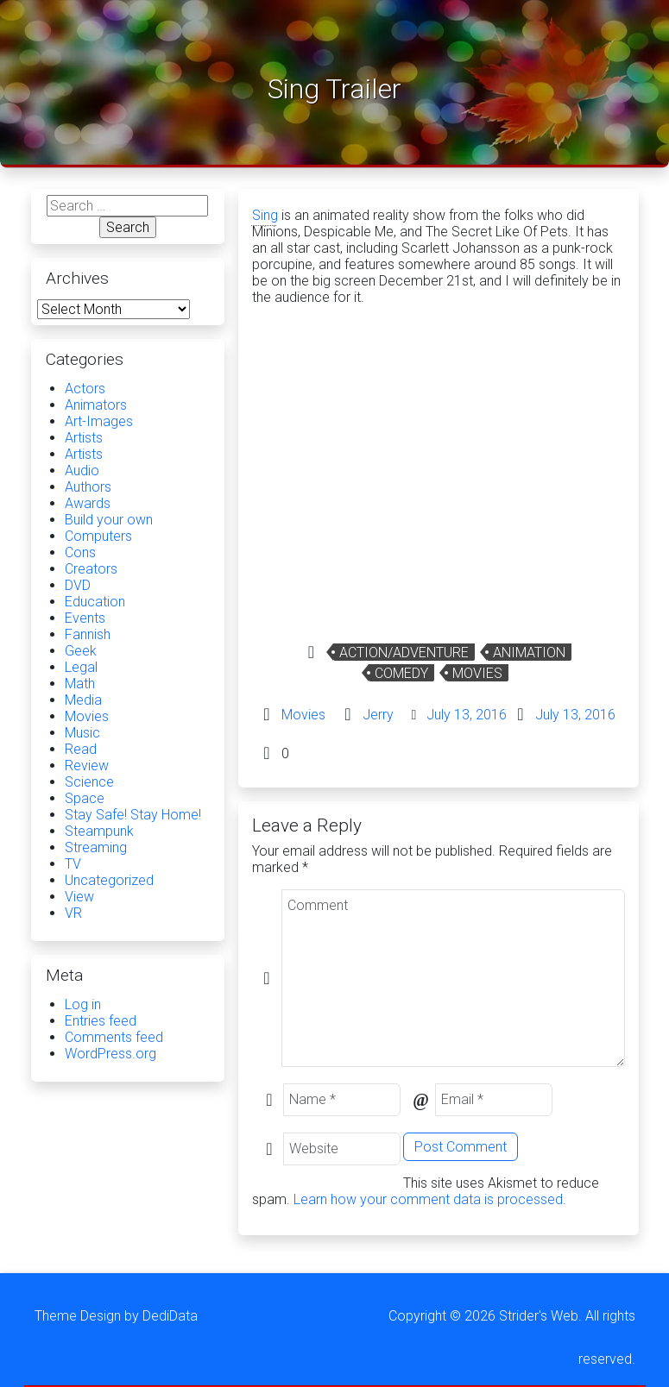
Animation (529, 652)
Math (80, 683)
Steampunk (99, 831)
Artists (84, 438)
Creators (91, 569)
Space (84, 798)
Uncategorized (109, 880)
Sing (265, 215)
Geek (81, 651)
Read (81, 749)
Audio (82, 470)
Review (87, 765)
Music (82, 733)
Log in (83, 1004)
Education (95, 601)
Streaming (96, 847)
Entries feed (100, 1021)
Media (83, 700)
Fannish (87, 634)
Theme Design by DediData (116, 1316)
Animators (96, 405)
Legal (81, 667)
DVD (78, 585)
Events (85, 618)
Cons (80, 552)
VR (73, 913)
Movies (477, 673)
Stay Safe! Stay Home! (133, 814)
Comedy (401, 673)
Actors (85, 388)
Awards (87, 503)
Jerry (378, 714)
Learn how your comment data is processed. (429, 1199)
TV (73, 864)
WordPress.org (110, 1053)
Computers (98, 536)
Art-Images (99, 421)
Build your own (109, 519)
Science (89, 782)
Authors (88, 487)
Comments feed (114, 1037)
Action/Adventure (404, 652)
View (79, 896)
